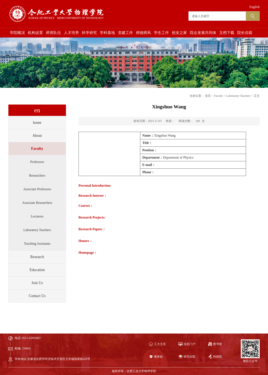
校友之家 (179, 33)
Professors (37, 162)
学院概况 (17, 33)
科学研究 (89, 33)
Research (37, 257)
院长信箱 (244, 33)
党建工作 (125, 33)
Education (37, 270)
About (37, 135)
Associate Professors (37, 189)
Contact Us (37, 296)
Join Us (37, 283)
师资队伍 (53, 33)
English (254, 7)
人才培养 (71, 33)
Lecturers (37, 216)
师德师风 (143, 33)
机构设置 (35, 33)
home (37, 122)
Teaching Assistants (37, 243)
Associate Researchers (37, 202)
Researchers (37, 175)
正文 (257, 95)
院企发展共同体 (203, 33)
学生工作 (161, 33)
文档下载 (226, 33)
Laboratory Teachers (37, 230)
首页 (208, 95)
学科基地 (107, 33)
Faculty (37, 148)
